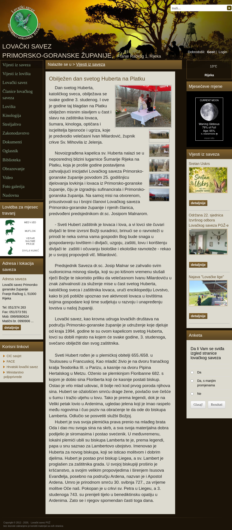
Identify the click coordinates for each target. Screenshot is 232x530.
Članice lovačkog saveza (18, 94)
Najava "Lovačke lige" (208, 290)
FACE (11, 361)
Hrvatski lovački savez (22, 367)
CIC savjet (14, 356)
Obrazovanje (14, 168)
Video (8, 177)
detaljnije (11, 327)
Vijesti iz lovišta (16, 73)
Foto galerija (14, 186)
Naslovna (11, 195)
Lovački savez (15, 82)
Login (223, 52)
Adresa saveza (14, 279)
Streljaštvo (12, 124)
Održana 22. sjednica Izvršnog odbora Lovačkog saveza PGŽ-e (209, 234)
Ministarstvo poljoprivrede (14, 375)
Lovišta (9, 106)
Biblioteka (11, 159)
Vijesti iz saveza (16, 64)
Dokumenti (12, 142)
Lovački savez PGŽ (40, 522)
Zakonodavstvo (16, 133)
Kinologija (12, 115)
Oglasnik (10, 150)
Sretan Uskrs (208, 177)
